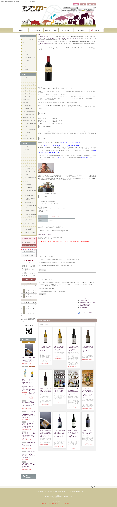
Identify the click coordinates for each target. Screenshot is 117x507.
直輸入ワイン (25, 135)
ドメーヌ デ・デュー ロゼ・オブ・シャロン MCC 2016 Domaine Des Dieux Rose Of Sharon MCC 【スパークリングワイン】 (28, 454)
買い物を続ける (83, 307)
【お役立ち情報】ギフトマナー (29, 195)
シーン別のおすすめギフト (28, 114)
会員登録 (76, 4)
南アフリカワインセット (28, 39)
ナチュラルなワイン (27, 132)
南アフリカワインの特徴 (28, 159)
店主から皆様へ (26, 162)
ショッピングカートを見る (29, 245)
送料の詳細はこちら (44, 234)
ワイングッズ (25, 66)
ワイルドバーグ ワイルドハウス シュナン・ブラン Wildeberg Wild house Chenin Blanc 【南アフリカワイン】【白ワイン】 (28, 414)
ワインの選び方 (35, 30)
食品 (23, 63)
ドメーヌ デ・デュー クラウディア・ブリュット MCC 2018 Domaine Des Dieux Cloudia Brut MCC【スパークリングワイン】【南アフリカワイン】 (87, 393)
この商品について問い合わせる (86, 305)
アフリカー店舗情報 (27, 184)
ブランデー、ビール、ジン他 (29, 57)
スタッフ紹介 (25, 174)
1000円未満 (25, 87)
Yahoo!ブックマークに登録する (86, 312)
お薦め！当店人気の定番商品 (29, 111)
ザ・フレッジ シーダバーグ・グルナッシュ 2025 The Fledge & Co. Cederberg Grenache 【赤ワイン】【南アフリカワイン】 (28, 435)
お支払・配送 (51, 30)
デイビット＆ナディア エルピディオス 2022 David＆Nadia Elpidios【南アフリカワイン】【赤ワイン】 (45, 391)
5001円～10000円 (26, 99)
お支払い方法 (41, 491)
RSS (27, 475)
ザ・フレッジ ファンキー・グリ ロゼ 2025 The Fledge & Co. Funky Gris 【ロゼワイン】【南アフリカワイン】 (28, 464)
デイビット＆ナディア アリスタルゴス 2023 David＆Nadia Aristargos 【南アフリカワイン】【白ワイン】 (87, 349)
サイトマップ (25, 181)
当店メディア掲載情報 (27, 187)
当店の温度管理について (28, 202)
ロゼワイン (25, 51)
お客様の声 (25, 165)
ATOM (28, 477)
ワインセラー (25, 69)
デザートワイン (26, 54)
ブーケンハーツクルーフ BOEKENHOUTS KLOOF (67, 38)
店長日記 (29, 279)
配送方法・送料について (28, 149)
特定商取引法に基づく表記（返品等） (88, 302)
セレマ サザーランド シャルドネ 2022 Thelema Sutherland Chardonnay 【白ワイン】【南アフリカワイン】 (45, 349)
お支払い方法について (27, 146)
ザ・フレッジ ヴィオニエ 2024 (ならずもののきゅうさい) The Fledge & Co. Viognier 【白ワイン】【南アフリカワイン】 (45, 433)
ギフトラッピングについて (28, 168)
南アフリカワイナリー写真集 (29, 171)
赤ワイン (24, 42)
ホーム (20, 30)
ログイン (83, 4)
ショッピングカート (96, 30)
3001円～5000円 (26, 96)
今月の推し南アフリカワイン (29, 138)
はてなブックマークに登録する (86, 313)
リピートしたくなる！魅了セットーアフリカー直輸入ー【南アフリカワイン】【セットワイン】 (73, 391)
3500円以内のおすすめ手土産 (29, 120)
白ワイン (24, 45)
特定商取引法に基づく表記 (59, 491)
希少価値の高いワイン (47, 43)
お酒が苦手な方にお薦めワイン (29, 123)
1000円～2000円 (26, 90)
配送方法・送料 (48, 491)
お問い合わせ (81, 30)
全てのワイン (45, 36)
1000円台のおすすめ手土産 (28, 117)
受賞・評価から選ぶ (27, 105)
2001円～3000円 (26, 93)
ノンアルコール (26, 60)
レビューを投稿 (83, 300)
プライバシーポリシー (71, 491)
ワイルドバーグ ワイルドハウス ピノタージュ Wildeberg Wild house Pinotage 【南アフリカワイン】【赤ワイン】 (28, 424)
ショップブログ (26, 156)
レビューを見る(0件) (84, 299)
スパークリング (26, 48)
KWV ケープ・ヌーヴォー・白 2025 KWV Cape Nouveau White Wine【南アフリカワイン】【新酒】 (25, 385)
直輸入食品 (25, 126)
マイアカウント (91, 4)
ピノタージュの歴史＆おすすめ (29, 129)
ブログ (66, 30)
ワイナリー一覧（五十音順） (48, 38)
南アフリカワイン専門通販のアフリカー (58, 501)
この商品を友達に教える (85, 304)
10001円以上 (45, 41)
